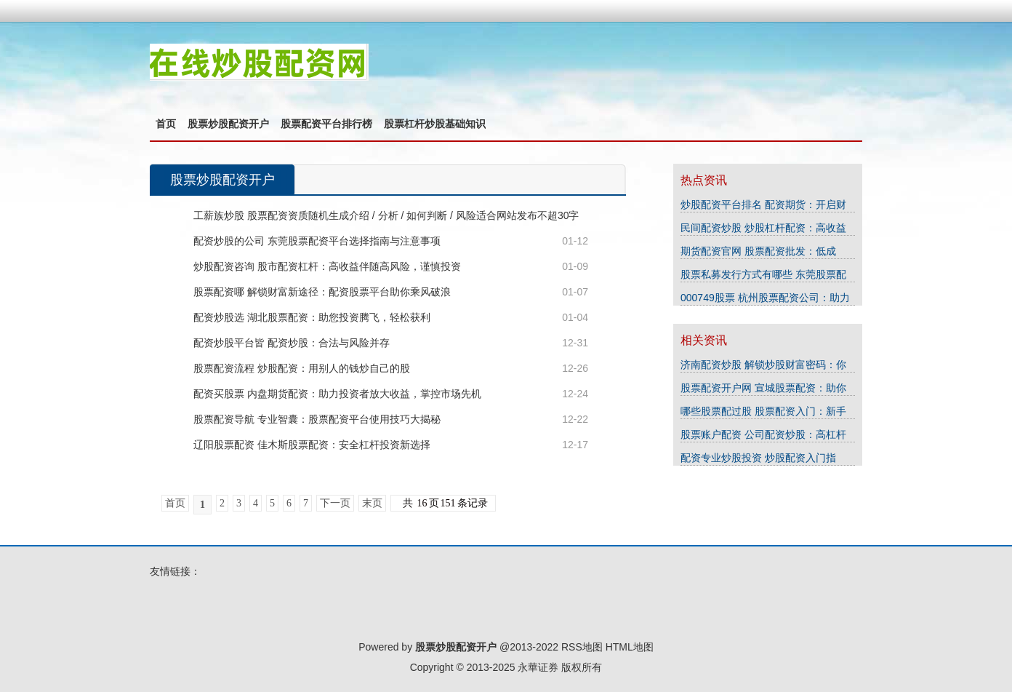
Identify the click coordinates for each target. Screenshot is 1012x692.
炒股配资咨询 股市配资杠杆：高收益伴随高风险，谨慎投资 (327, 266)
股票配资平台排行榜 (326, 124)
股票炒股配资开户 (228, 124)
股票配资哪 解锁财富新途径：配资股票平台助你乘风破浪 (322, 292)
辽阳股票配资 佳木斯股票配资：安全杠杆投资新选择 (311, 444)
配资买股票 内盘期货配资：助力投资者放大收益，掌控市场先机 (337, 393)
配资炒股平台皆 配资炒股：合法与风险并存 (291, 343)
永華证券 (538, 667)
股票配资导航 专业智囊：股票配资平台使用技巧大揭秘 (317, 419)
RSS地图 (582, 647)
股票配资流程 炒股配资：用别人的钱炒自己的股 (301, 368)
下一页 (335, 503)
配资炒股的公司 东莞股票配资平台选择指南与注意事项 (317, 241)
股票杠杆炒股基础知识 (435, 124)
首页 (166, 124)
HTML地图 (630, 647)
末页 (372, 503)
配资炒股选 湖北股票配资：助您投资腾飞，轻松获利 (311, 317)
